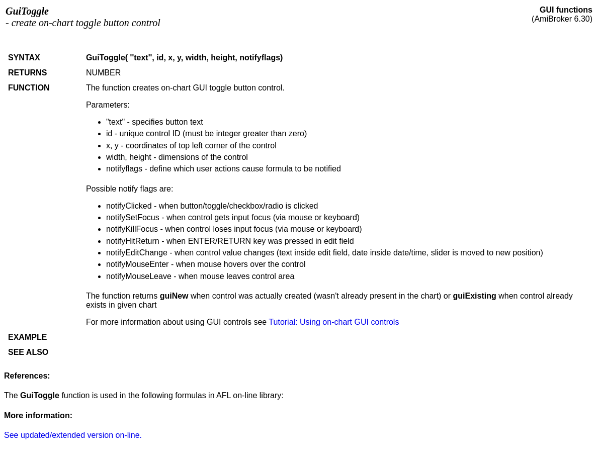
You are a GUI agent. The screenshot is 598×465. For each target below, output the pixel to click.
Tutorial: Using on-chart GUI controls (334, 322)
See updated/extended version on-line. (73, 435)
